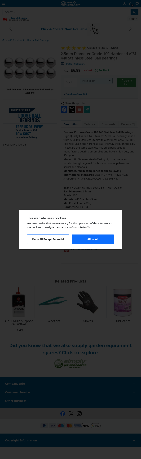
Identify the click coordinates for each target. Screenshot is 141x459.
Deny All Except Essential (48, 239)
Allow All (92, 239)
